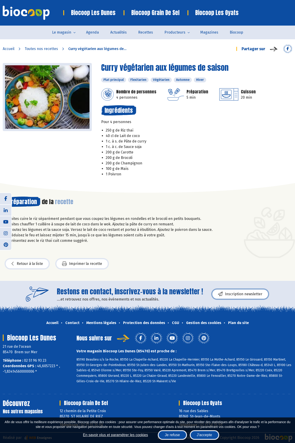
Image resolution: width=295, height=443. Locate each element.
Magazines (209, 32)
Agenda (92, 32)
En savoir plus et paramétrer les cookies (115, 435)
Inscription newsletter (240, 294)
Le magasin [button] (61, 32)
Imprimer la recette (82, 263)
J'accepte (204, 435)
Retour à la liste (27, 263)
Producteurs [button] (174, 32)
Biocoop (236, 32)
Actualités (118, 32)
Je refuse (172, 435)
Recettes (145, 32)
